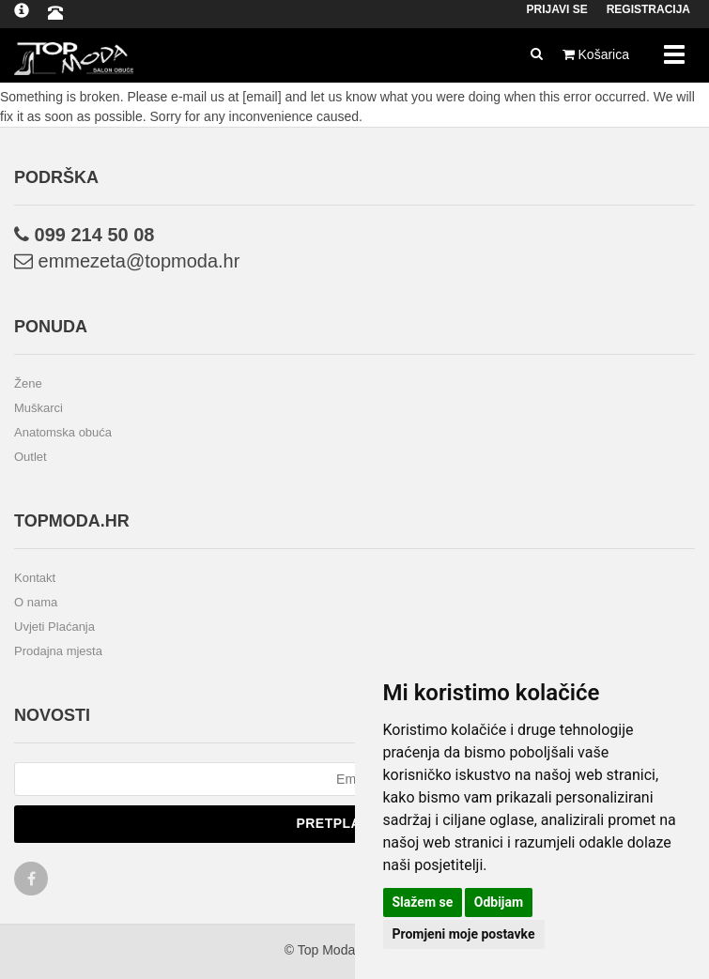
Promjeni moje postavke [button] (464, 933)
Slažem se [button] (423, 902)
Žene (28, 383)
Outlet (30, 457)
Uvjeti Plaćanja (54, 627)
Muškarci (38, 408)
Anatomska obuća (63, 432)
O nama (35, 602)
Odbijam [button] (498, 902)
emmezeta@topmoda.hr (126, 261)
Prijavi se (557, 9)
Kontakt (34, 578)
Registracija (648, 9)
